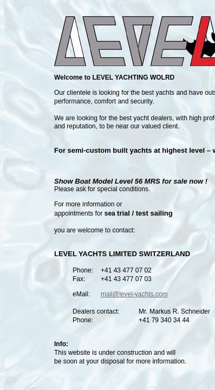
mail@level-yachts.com (134, 294)
